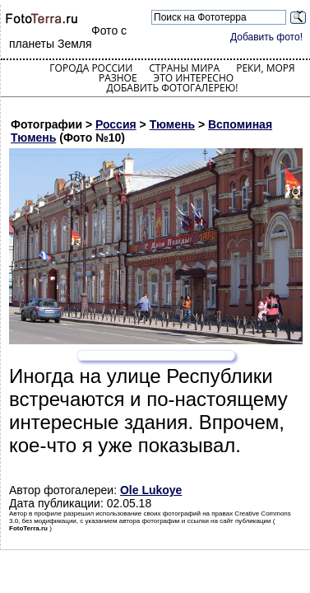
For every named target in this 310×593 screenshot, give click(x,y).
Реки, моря (265, 68)
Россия (115, 124)
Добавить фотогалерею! (172, 88)
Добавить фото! (266, 37)
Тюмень (172, 124)
